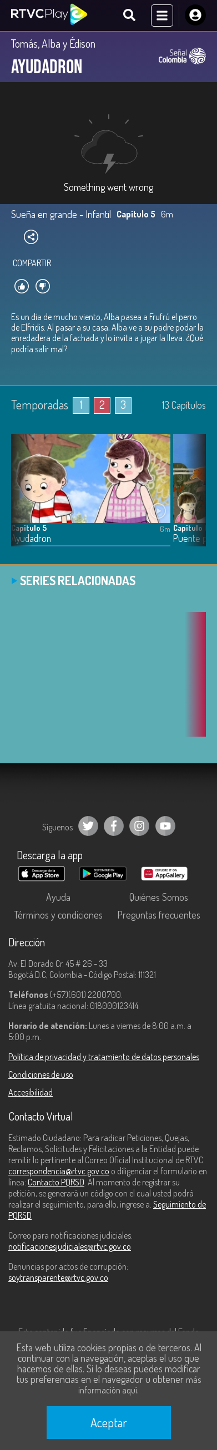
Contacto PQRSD (56, 1182)
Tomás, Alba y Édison (53, 43)
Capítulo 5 (29, 528)
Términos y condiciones (58, 915)
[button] (192, 498)
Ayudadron (31, 538)
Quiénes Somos (158, 897)
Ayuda (58, 897)
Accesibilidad (30, 1092)
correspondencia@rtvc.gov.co (58, 1171)
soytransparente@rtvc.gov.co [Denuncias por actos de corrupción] (58, 1277)
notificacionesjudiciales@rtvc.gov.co (69, 1246)
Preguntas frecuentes (158, 915)
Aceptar (108, 1422)
